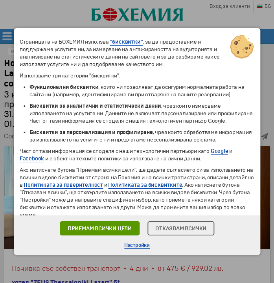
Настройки (137, 245)
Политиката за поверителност (63, 185)
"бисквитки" (126, 42)
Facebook (32, 158)
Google (219, 151)
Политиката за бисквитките (145, 185)
